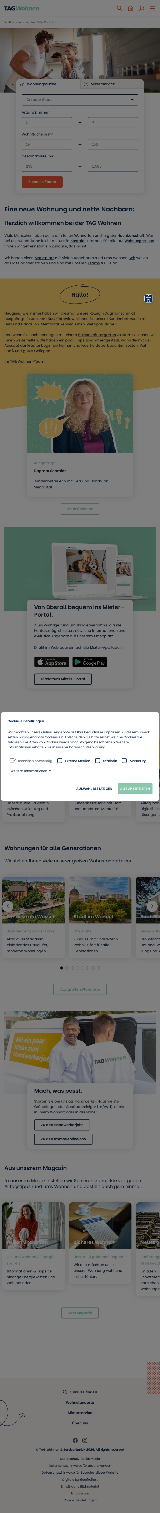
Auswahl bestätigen (94, 788)
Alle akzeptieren (135, 788)
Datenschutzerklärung (87, 747)
